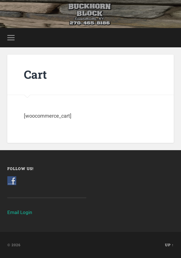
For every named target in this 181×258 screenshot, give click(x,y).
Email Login (19, 212)
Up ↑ (169, 245)
